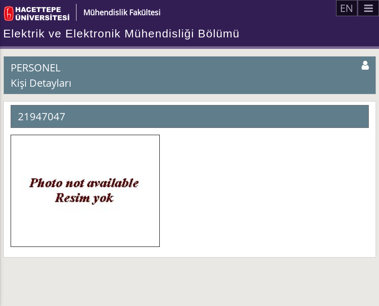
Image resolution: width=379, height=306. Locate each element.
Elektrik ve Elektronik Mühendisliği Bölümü (121, 33)
